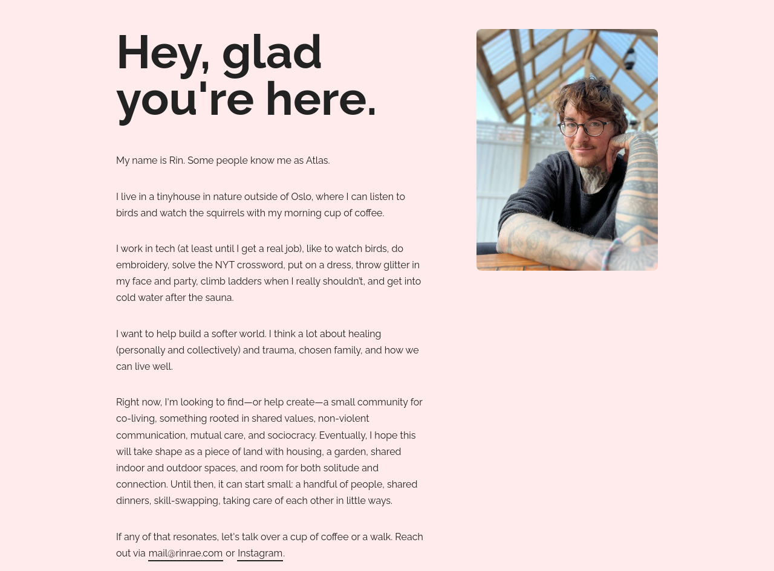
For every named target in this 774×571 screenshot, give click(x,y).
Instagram (260, 553)
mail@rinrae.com (186, 553)
